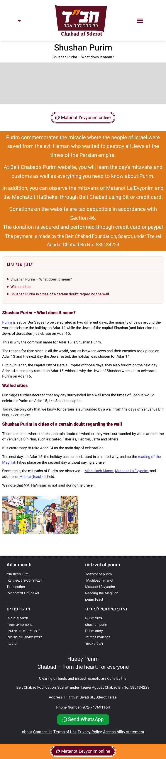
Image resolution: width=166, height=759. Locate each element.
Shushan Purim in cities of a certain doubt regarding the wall (60, 294)
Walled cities (20, 286)
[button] (140, 21)
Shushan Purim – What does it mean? (41, 279)
